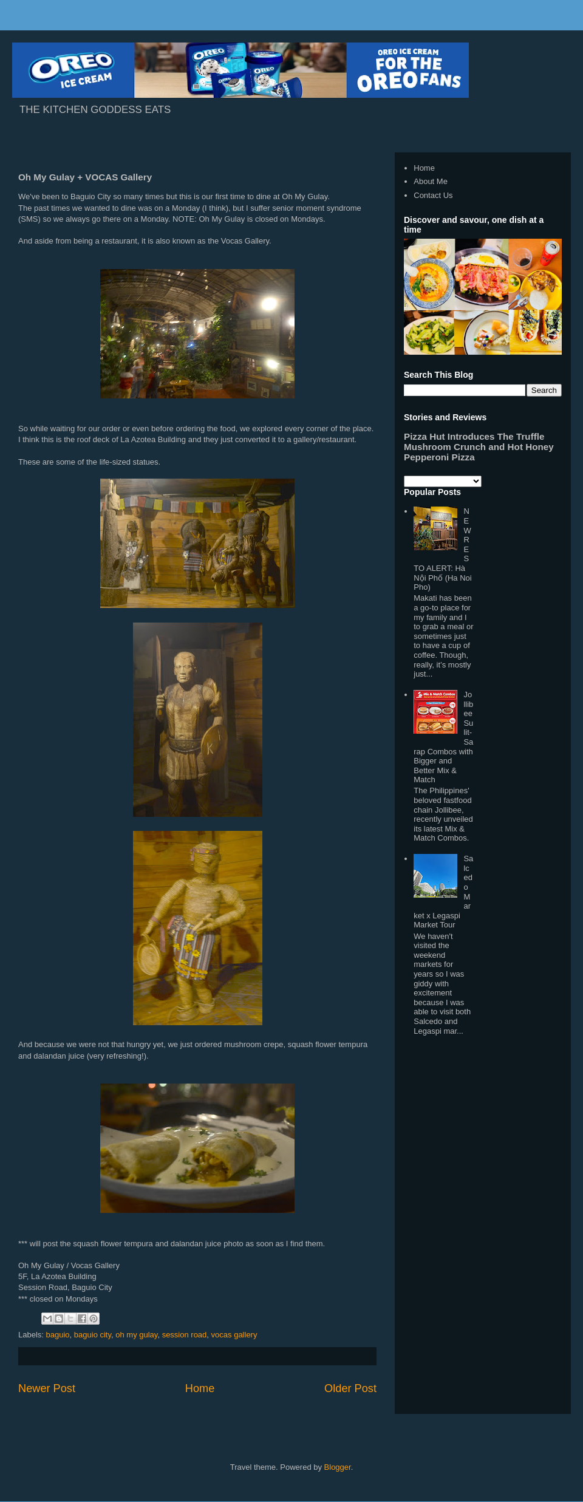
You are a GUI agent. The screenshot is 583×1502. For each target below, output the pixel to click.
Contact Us (433, 195)
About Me (431, 181)
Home (200, 1388)
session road (184, 1334)
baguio (58, 1334)
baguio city (92, 1334)
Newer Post (46, 1388)
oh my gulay (136, 1334)
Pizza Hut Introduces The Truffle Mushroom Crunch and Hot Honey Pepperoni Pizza (479, 446)
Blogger (337, 1467)
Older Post (350, 1388)
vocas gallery (234, 1334)
